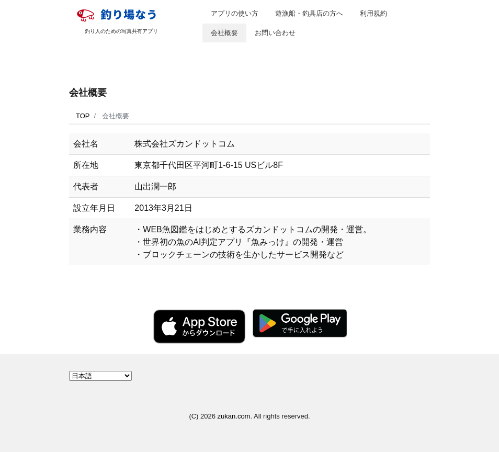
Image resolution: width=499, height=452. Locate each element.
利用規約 (373, 13)
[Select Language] (100, 376)
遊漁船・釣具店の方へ (309, 13)
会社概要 (224, 33)
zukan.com (234, 416)
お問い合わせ (275, 33)
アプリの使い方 (234, 13)
